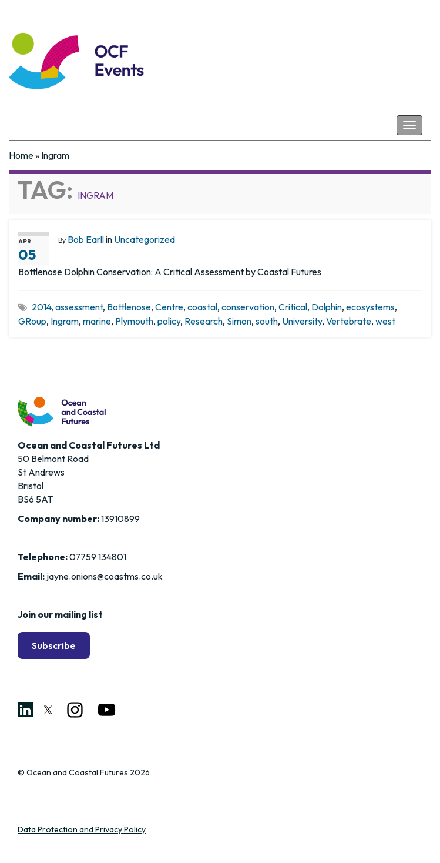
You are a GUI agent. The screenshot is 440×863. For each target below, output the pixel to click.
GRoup (32, 321)
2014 (41, 307)
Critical (292, 307)
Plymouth (134, 321)
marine (97, 321)
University (302, 321)
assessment (79, 307)
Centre (169, 307)
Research (203, 321)
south (267, 321)
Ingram (65, 321)
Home (21, 155)
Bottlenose (129, 307)
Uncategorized (144, 239)
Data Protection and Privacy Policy (82, 829)
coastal (202, 307)
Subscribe (54, 645)
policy (168, 321)
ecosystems (370, 307)
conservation (247, 307)
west (385, 321)
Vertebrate (348, 321)
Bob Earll (86, 239)
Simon (239, 321)
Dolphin (326, 307)
